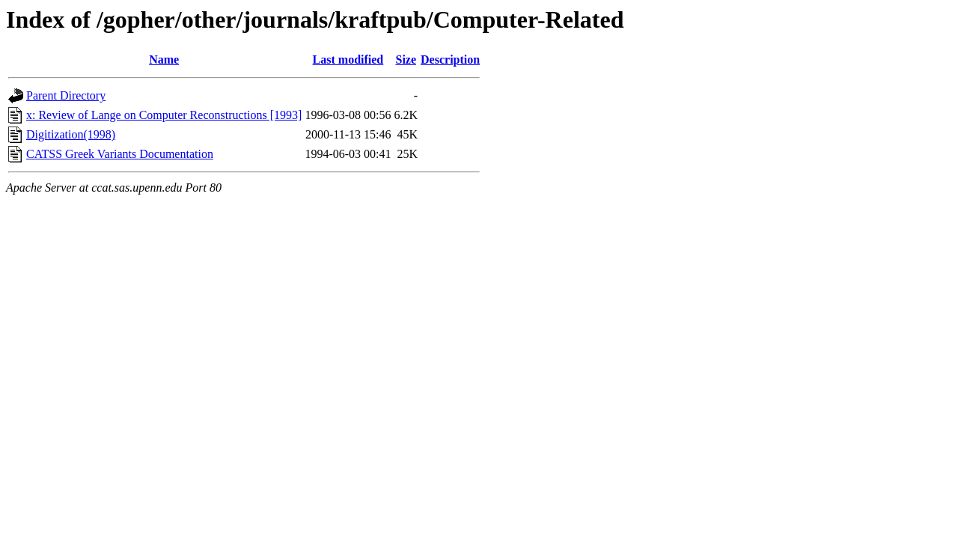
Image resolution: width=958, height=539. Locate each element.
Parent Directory (66, 95)
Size (405, 59)
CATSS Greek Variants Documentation (119, 153)
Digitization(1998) (70, 134)
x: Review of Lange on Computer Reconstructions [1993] (164, 115)
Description (450, 59)
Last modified (348, 59)
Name (164, 59)
